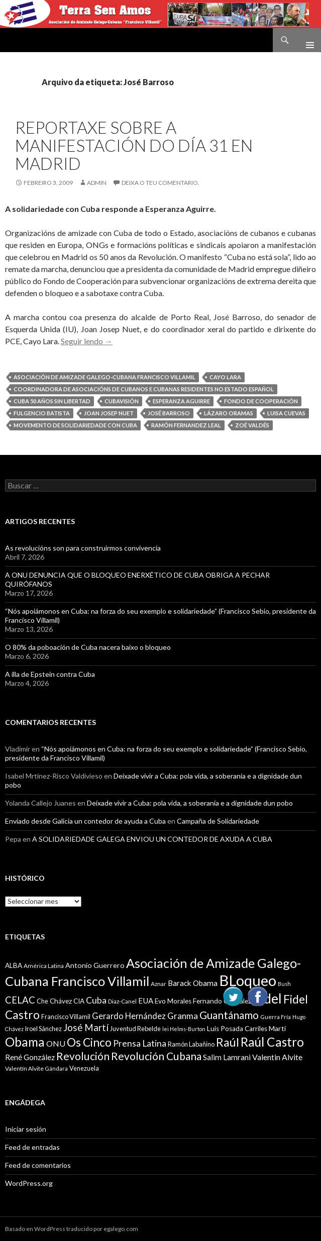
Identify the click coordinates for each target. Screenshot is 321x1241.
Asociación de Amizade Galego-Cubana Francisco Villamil (104, 377)
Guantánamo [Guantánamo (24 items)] (229, 1015)
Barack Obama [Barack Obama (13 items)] (193, 982)
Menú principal (306, 40)
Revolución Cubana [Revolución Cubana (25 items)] (156, 1056)
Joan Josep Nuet (109, 413)
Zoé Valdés (252, 425)
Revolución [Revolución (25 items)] (83, 1056)
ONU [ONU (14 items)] (55, 1043)
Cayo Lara (225, 377)
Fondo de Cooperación (261, 401)
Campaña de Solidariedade (218, 821)
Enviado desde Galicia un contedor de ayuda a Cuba (85, 821)
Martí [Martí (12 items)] (277, 1028)
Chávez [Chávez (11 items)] (61, 1001)
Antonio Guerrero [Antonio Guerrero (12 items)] (95, 965)
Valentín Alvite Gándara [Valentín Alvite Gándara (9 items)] (36, 1068)
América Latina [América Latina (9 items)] (44, 965)
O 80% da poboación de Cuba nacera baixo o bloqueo (88, 647)
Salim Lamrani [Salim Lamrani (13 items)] (227, 1057)
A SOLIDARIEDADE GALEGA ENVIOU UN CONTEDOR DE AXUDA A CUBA (152, 839)
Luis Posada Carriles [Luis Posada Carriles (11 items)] (237, 1029)
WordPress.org (29, 1183)
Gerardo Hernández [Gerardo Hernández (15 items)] (129, 1016)
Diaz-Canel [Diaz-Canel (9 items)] (122, 1001)
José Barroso (169, 413)
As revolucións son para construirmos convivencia (83, 548)
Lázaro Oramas (228, 413)
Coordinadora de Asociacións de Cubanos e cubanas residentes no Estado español (144, 389)
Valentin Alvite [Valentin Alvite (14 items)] (277, 1057)
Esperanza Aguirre (181, 401)
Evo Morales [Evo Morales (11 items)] (173, 1001)
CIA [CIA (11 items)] (78, 1001)
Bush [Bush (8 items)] (284, 983)
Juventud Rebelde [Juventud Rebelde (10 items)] (135, 1029)
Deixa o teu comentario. (160, 182)
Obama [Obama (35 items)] (25, 1042)
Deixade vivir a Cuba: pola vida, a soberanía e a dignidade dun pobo (190, 803)
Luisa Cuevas (286, 413)
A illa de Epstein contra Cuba (50, 674)
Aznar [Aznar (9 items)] (158, 983)
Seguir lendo (87, 341)
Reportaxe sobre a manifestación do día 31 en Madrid (134, 145)
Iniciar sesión (25, 1129)
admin (96, 182)
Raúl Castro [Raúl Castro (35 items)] (272, 1042)
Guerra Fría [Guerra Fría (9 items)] (275, 1017)
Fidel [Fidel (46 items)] (267, 998)
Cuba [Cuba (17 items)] (96, 1000)
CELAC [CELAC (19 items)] (20, 1000)
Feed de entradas (32, 1147)
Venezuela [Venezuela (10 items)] (84, 1068)
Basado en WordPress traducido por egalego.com (71, 1228)
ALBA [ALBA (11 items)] (13, 965)
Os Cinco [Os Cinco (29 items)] (89, 1042)
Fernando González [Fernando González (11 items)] (222, 1001)
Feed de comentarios (38, 1165)
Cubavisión (121, 401)
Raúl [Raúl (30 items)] (227, 1042)
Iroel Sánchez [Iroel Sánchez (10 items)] (43, 1029)
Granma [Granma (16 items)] (182, 1016)
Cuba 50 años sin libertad (52, 401)
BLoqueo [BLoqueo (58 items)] (247, 980)
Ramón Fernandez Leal (186, 425)
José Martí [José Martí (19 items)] (86, 1027)
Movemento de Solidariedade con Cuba (75, 425)
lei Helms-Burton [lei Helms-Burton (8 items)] (183, 1029)
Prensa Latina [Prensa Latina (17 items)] (139, 1043)
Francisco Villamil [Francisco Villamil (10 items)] (65, 1017)
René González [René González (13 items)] (30, 1057)
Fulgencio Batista (42, 413)
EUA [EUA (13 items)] (145, 1000)
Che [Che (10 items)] (42, 1001)
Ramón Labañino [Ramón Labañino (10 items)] (191, 1044)
